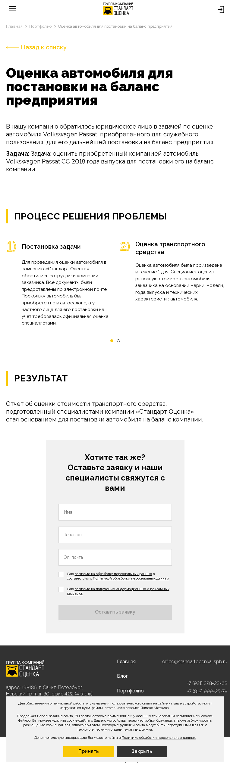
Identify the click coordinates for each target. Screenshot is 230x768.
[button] (111, 341)
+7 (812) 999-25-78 (207, 691)
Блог (122, 676)
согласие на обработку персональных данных (113, 574)
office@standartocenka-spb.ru (194, 661)
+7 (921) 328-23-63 (207, 683)
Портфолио (41, 26)
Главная (15, 26)
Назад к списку (36, 47)
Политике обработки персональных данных (158, 737)
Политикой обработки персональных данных (131, 578)
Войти (221, 9)
